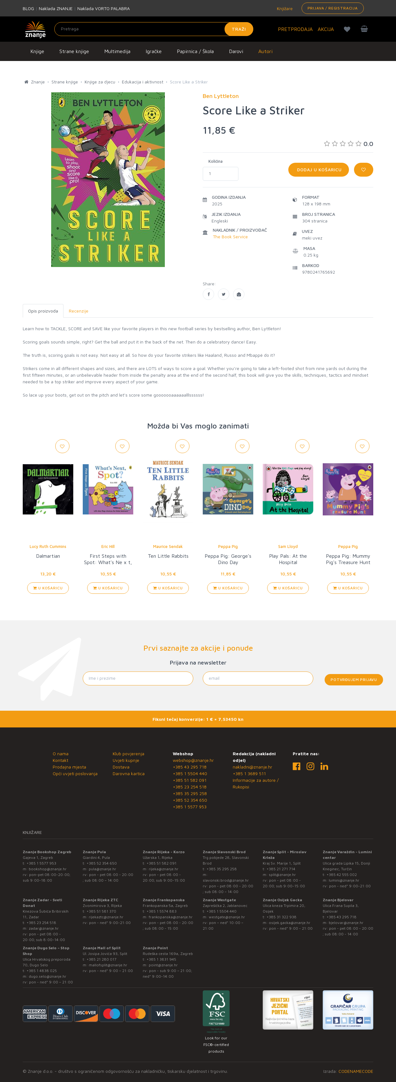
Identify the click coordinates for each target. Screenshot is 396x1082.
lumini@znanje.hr (344, 880)
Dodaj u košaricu (319, 169)
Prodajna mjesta (69, 766)
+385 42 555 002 (342, 874)
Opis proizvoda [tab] (43, 310)
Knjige (37, 51)
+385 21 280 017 (102, 959)
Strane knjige (74, 51)
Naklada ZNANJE (56, 8)
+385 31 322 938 (282, 917)
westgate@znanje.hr (227, 917)
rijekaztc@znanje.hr (106, 917)
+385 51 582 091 (190, 780)
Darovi (236, 51)
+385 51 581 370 (101, 911)
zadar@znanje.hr (44, 928)
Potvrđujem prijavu (354, 679)
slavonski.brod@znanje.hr (226, 880)
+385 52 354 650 (190, 800)
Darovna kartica (129, 773)
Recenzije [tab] (78, 310)
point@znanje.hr (163, 965)
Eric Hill (108, 546)
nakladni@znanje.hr (252, 766)
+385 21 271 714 (281, 868)
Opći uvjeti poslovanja (75, 773)
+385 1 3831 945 (161, 959)
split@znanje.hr (282, 874)
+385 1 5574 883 (162, 911)
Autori (265, 51)
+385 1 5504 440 (190, 773)
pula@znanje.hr (102, 868)
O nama (61, 753)
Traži (239, 29)
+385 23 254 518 (190, 786)
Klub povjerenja (128, 753)
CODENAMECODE (356, 1071)
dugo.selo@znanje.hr (47, 976)
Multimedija (117, 51)
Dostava (121, 766)
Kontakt (60, 760)
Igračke (154, 51)
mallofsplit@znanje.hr (108, 965)
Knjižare (284, 8)
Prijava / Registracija (333, 8)
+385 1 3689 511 (249, 773)
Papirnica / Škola (195, 51)
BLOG (28, 8)
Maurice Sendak (168, 546)
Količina (215, 161)
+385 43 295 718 (190, 766)
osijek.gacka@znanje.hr (289, 922)
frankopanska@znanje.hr (171, 917)
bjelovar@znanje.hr (346, 922)
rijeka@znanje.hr (163, 868)
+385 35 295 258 (190, 793)
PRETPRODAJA (295, 29)
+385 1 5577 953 (190, 806)
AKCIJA (326, 29)
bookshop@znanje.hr (48, 868)
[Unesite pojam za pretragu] (153, 29)
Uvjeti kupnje (126, 760)
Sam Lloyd (288, 546)
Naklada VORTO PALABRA (103, 8)
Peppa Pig (228, 546)
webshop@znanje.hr (193, 760)
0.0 (348, 143)
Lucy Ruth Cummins (48, 546)
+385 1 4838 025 (42, 970)
